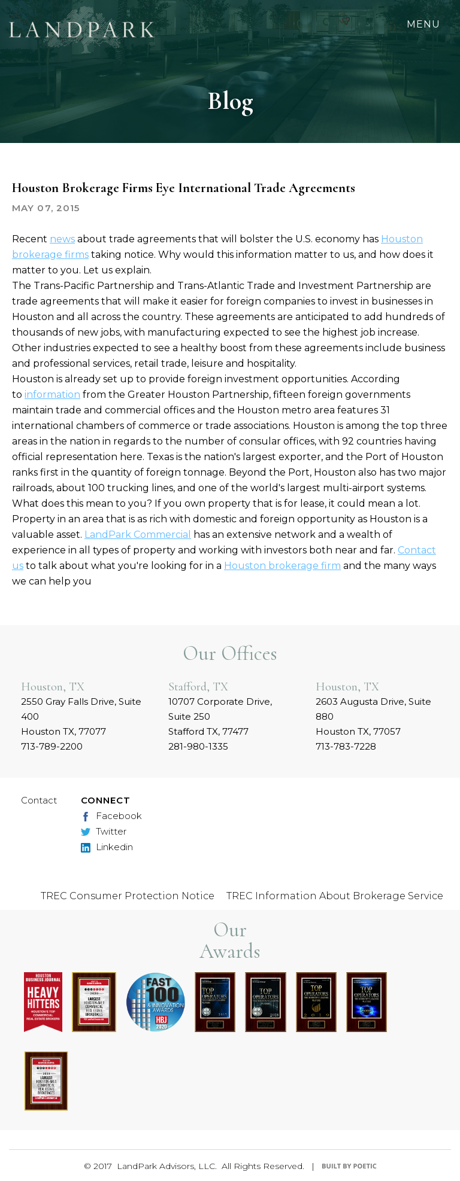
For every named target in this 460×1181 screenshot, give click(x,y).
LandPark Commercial (137, 534)
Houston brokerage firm (282, 565)
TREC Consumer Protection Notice (127, 896)
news (62, 239)
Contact (39, 800)
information (52, 394)
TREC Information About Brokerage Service (334, 896)
